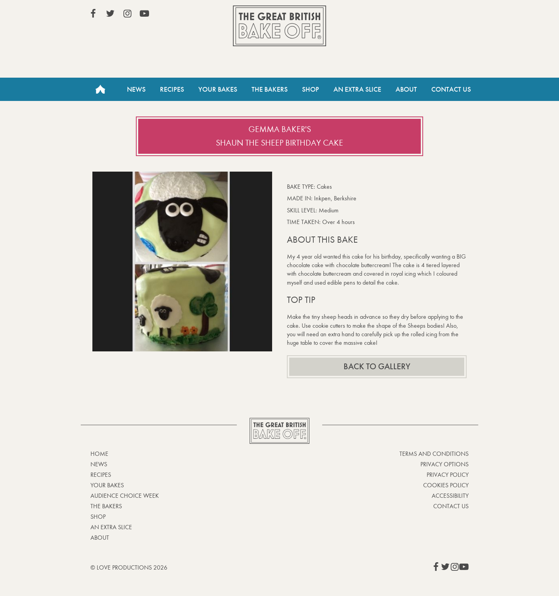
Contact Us (451, 89)
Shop (310, 89)
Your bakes (107, 485)
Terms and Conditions (434, 453)
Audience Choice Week (124, 495)
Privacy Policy (448, 474)
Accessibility (450, 495)
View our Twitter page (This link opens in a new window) (110, 13)
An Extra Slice (357, 89)
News (136, 89)
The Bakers (270, 89)
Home (100, 89)
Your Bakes (217, 89)
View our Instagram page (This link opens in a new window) (127, 13)
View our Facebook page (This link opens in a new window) (93, 13)
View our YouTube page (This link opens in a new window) (144, 13)
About (406, 89)
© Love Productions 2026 (128, 567)
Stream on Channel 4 (433, 15)
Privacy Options (444, 464)
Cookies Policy (446, 485)
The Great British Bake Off (279, 25)
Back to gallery (377, 366)
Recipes (172, 89)
